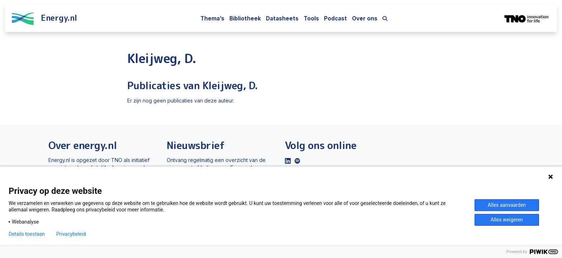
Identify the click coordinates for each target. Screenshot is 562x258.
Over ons (364, 18)
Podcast (335, 18)
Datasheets (282, 18)
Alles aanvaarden (507, 205)
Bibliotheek (245, 18)
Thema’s (212, 18)
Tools (311, 18)
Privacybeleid (71, 234)
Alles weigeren (507, 220)
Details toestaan (27, 234)
